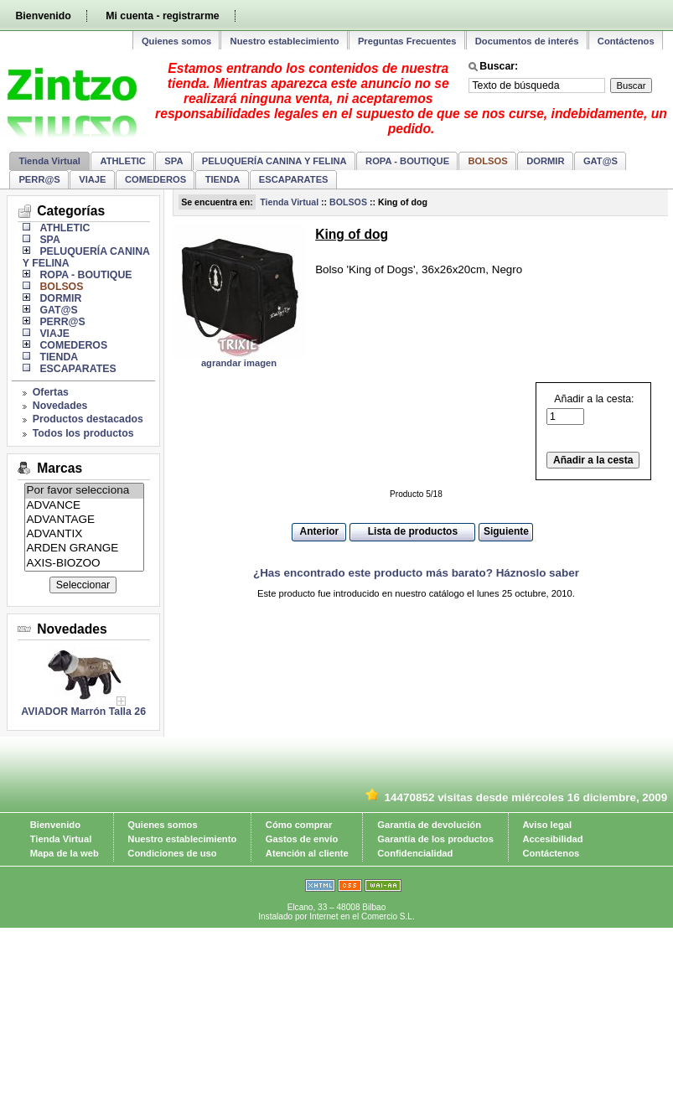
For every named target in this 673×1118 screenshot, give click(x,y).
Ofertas (51, 392)
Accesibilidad (552, 839)
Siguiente (506, 531)
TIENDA (223, 179)
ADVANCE (84, 506)
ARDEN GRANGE (84, 548)
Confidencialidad (415, 853)
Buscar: (498, 66)
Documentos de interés (527, 41)
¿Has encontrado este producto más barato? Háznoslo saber (416, 573)
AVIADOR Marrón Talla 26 (83, 711)
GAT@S (600, 161)
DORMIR (545, 161)
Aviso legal (547, 825)
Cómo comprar (299, 825)
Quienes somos (176, 41)
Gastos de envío (302, 839)
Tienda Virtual (49, 161)
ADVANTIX (84, 534)
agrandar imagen (239, 363)
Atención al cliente (307, 853)
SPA (173, 161)
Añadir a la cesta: (590, 410)
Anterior (319, 531)
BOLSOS (348, 202)
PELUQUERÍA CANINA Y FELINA (274, 161)
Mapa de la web (64, 853)
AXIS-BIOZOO (84, 563)
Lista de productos (413, 531)
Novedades (60, 405)
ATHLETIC (122, 161)
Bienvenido (42, 16)
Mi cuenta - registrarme (162, 16)
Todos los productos (83, 433)
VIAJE (92, 179)
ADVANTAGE (84, 520)
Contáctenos (626, 41)
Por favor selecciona (84, 491)
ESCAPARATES (294, 179)
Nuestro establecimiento (284, 41)
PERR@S (39, 179)
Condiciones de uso (171, 853)
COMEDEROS (155, 179)
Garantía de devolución (429, 825)
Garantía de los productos (435, 839)
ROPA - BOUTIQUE (407, 161)
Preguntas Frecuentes (407, 41)
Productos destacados (88, 419)
